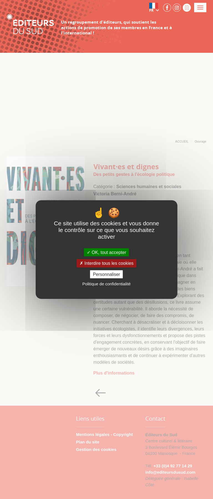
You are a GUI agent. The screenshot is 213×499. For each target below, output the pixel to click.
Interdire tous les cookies (106, 263)
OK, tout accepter (106, 252)
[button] (155, 7)
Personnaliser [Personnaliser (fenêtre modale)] (106, 274)
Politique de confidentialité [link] (106, 283)
